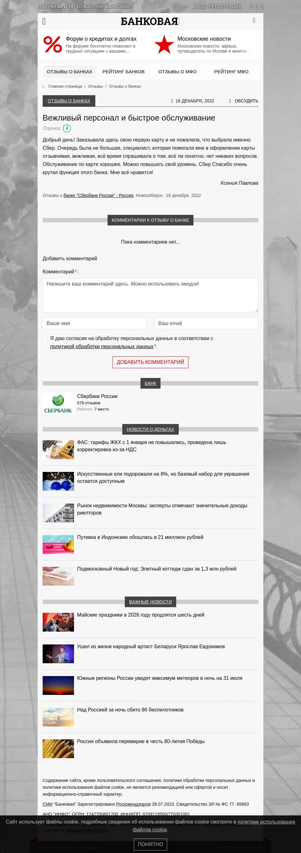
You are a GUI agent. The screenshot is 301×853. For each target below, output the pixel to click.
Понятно (150, 844)
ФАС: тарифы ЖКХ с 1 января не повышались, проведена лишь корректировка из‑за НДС (151, 446)
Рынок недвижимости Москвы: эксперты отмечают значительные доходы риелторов (162, 509)
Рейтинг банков (124, 71)
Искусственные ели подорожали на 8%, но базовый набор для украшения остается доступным (163, 477)
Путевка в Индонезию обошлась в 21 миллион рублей (140, 537)
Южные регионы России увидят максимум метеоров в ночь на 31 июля (159, 678)
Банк (150, 383)
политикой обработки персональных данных (102, 346)
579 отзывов (88, 403)
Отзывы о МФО (177, 71)
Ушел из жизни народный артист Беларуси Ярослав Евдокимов (151, 646)
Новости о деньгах (150, 429)
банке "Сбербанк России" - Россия (98, 195)
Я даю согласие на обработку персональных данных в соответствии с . (131, 343)
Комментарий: (60, 272)
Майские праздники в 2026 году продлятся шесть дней (140, 615)
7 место (101, 409)
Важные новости (150, 601)
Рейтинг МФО (231, 71)
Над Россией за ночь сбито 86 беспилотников (130, 709)
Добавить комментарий (150, 362)
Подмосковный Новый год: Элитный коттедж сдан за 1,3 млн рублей (156, 568)
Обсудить (246, 100)
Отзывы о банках (69, 71)
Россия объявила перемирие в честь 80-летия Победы (141, 741)
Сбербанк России (97, 396)
